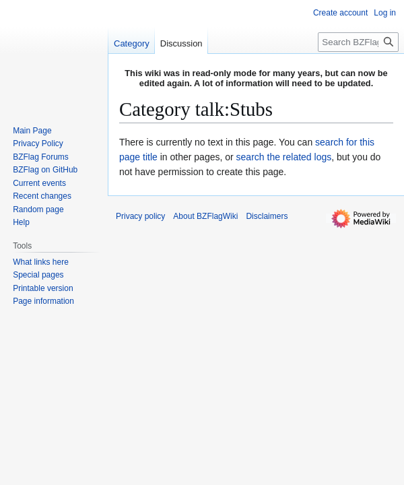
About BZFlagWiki (205, 216)
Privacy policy (140, 216)
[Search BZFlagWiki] (358, 42)
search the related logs (284, 157)
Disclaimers (267, 216)
